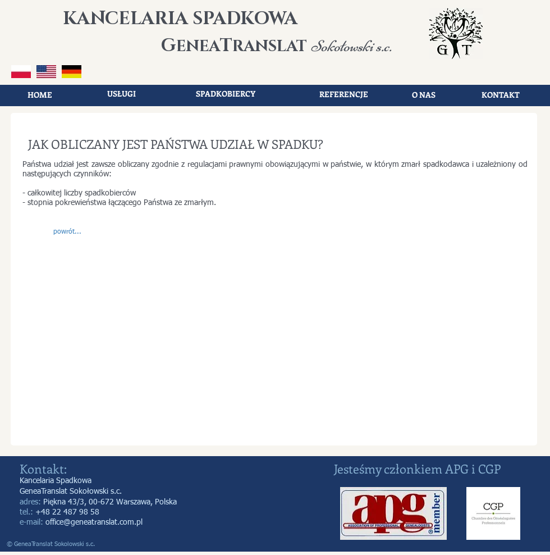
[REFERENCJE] (343, 94)
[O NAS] (423, 95)
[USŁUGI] (121, 94)
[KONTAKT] (500, 95)
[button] (67, 232)
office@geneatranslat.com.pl (94, 522)
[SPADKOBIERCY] (225, 94)
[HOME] (40, 95)
